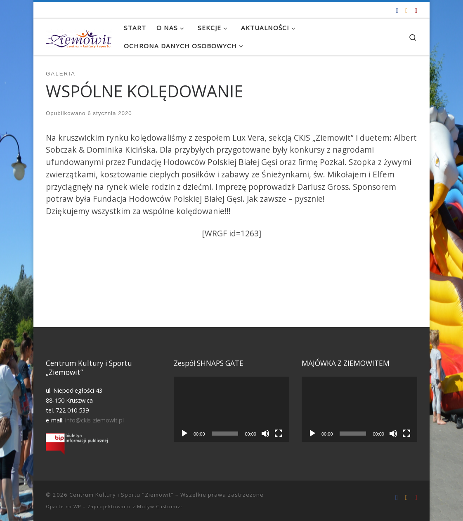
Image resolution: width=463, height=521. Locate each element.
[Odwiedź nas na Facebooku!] (397, 10)
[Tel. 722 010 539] (416, 10)
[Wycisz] (265, 433)
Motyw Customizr (160, 506)
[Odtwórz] (184, 433)
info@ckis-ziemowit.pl (94, 420)
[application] (231, 409)
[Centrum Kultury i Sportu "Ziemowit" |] (78, 36)
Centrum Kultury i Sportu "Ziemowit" (121, 494)
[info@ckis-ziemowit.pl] (406, 10)
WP (77, 506)
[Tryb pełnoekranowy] (278, 433)
